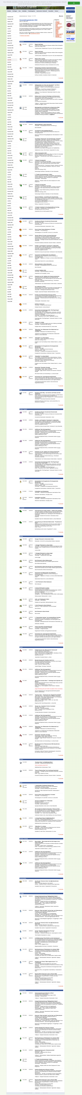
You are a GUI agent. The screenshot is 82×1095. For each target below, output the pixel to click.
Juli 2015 (9, 86)
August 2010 (10, 227)
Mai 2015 (9, 90)
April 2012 (9, 179)
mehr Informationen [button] (47, 4)
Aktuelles (9, 11)
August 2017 (10, 26)
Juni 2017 (9, 31)
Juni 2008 (9, 289)
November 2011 (10, 191)
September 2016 (11, 52)
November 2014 (10, 105)
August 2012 (10, 169)
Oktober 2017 (10, 21)
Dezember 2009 (10, 246)
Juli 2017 (9, 28)
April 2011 (9, 208)
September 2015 (11, 81)
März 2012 (9, 181)
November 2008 (10, 277)
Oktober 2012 (10, 165)
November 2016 (10, 47)
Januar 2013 (10, 157)
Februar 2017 (10, 40)
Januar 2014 (10, 129)
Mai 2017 (9, 33)
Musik (57, 30)
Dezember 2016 (10, 45)
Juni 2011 (9, 203)
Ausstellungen (59, 23)
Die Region (15, 11)
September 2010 (11, 224)
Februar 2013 (10, 155)
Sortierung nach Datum (24, 35)
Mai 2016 (9, 62)
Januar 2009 (10, 272)
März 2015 (9, 95)
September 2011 (11, 196)
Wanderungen (59, 36)
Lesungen (58, 28)
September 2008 (11, 282)
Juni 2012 (9, 174)
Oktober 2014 (10, 107)
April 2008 (9, 294)
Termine (56, 11)
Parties (57, 31)
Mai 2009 (9, 263)
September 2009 (11, 253)
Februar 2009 (10, 270)
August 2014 (10, 112)
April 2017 (9, 35)
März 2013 (9, 153)
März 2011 (9, 210)
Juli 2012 (9, 172)
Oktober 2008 (10, 279)
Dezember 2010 (10, 217)
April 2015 (9, 93)
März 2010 (9, 239)
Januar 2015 (10, 100)
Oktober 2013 (10, 136)
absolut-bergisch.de (23, 16)
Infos (20, 11)
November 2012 (10, 162)
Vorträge (57, 35)
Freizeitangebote (31, 11)
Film (57, 25)
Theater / (59, 33)
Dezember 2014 (10, 102)
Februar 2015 (10, 98)
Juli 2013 (9, 143)
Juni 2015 (9, 88)
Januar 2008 (10, 301)
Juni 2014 (9, 117)
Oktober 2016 (10, 50)
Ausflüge (57, 22)
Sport (57, 32)
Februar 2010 (10, 241)
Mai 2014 (9, 119)
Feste (57, 24)
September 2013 (11, 138)
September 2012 (11, 167)
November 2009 (10, 248)
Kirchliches (58, 27)
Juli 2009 (9, 258)
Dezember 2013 (10, 131)
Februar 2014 (10, 126)
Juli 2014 (9, 114)
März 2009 (9, 267)
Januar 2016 (10, 71)
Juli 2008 (9, 287)
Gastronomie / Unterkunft (41, 11)
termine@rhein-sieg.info (35, 33)
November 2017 (10, 19)
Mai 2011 (9, 205)
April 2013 (9, 150)
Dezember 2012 (10, 160)
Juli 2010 (9, 229)
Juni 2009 (9, 260)
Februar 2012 (10, 184)
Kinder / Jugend (59, 26)
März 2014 (9, 124)
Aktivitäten (24, 11)
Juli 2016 (9, 57)
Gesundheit (50, 11)
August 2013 (10, 141)
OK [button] (74, 3)
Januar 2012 (10, 186)
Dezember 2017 (10, 16)
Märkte (57, 29)
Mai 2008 (9, 291)
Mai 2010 (9, 234)
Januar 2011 (10, 215)
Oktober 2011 (10, 193)
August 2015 (10, 83)
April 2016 (9, 64)
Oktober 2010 (10, 222)
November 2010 (10, 220)
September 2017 (11, 23)
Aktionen (57, 21)
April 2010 (9, 236)
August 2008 (10, 284)
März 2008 (9, 296)
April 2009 (9, 265)
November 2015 (10, 76)
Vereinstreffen (59, 34)
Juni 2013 (9, 145)
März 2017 (9, 38)
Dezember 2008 (10, 275)
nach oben (61, 78)
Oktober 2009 (10, 251)
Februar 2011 (10, 212)
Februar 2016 (10, 69)
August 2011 (10, 198)
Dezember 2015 (10, 74)
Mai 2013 (9, 148)
